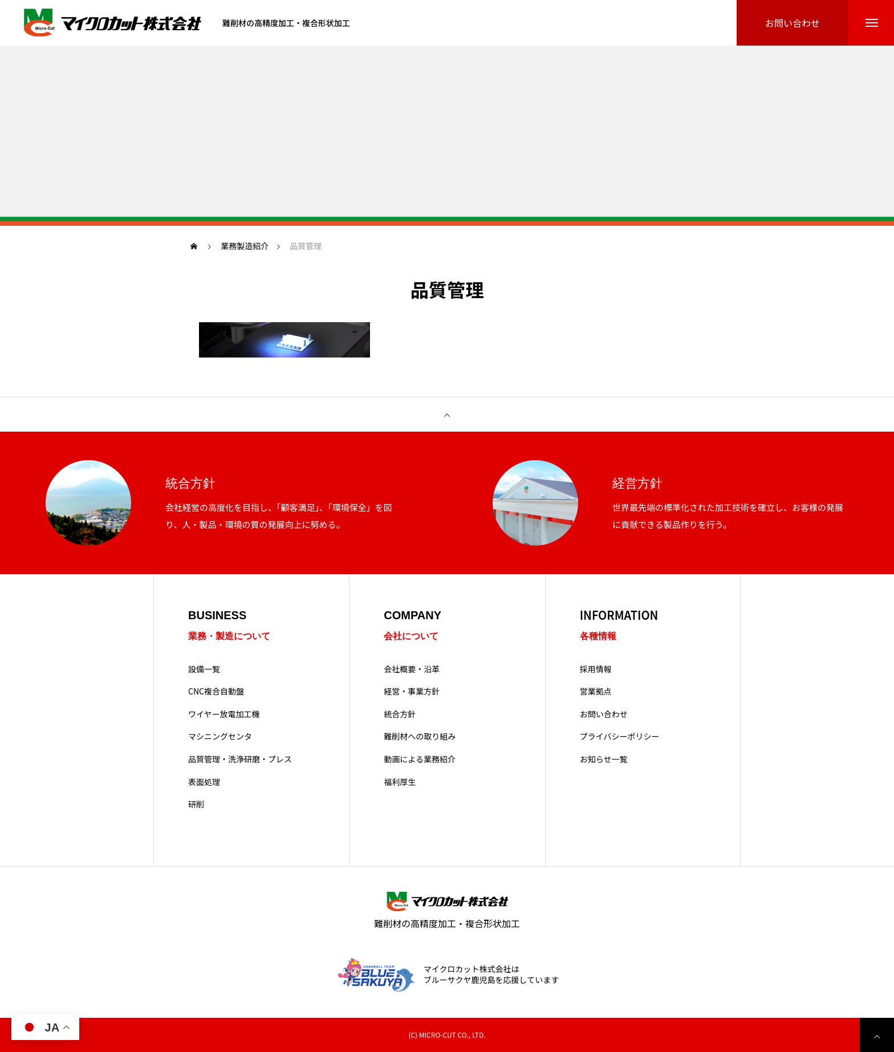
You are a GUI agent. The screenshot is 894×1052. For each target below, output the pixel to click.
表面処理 (204, 782)
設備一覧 (204, 669)
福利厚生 (400, 782)
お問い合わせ (604, 714)
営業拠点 (596, 691)
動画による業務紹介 (420, 759)
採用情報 (596, 669)
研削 (196, 804)
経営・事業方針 (412, 691)
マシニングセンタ (220, 736)
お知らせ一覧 (604, 759)
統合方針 (400, 714)
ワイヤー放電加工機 (224, 714)
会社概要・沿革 (412, 669)
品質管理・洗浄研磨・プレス (240, 759)
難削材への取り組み (420, 736)
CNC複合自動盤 (216, 691)
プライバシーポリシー (620, 736)
